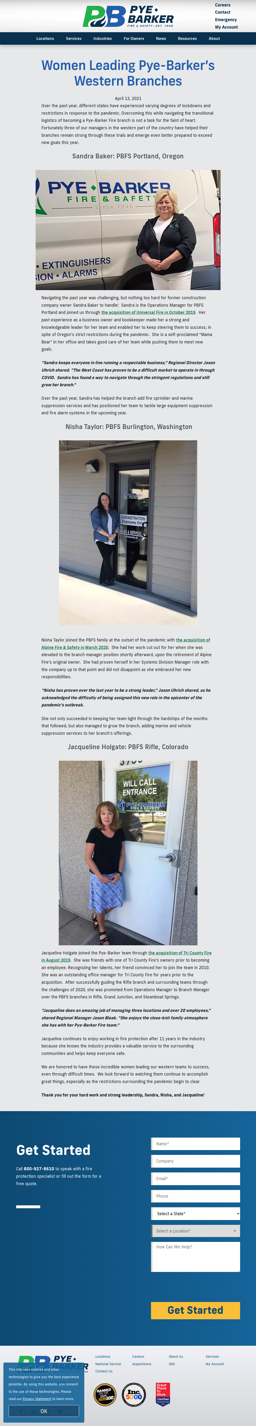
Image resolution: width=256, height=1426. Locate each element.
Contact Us (103, 1371)
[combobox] (195, 1231)
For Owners (134, 38)
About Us (176, 1356)
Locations (45, 38)
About (214, 38)
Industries (102, 38)
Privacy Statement (37, 1399)
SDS (172, 1364)
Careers (222, 4)
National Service (108, 1364)
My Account (226, 27)
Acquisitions (141, 1364)
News (161, 38)
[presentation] (187, 1287)
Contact (222, 12)
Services (73, 38)
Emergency (226, 19)
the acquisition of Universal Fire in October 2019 (148, 312)
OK (43, 1410)
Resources (187, 38)
